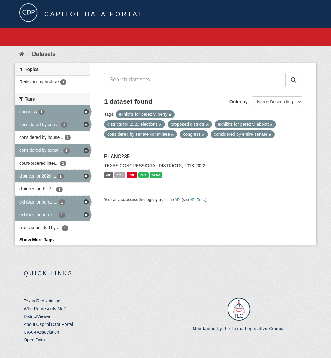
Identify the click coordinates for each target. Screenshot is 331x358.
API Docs (197, 200)
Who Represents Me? (45, 308)
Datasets (43, 54)
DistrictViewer (37, 316)
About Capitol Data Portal (48, 324)
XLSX (156, 175)
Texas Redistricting (42, 300)
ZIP (108, 175)
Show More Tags (36, 239)
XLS (143, 175)
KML (119, 175)
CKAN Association (41, 332)
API (177, 200)
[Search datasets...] (195, 80)
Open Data (34, 339)
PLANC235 (117, 156)
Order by (238, 101)
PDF (131, 175)
